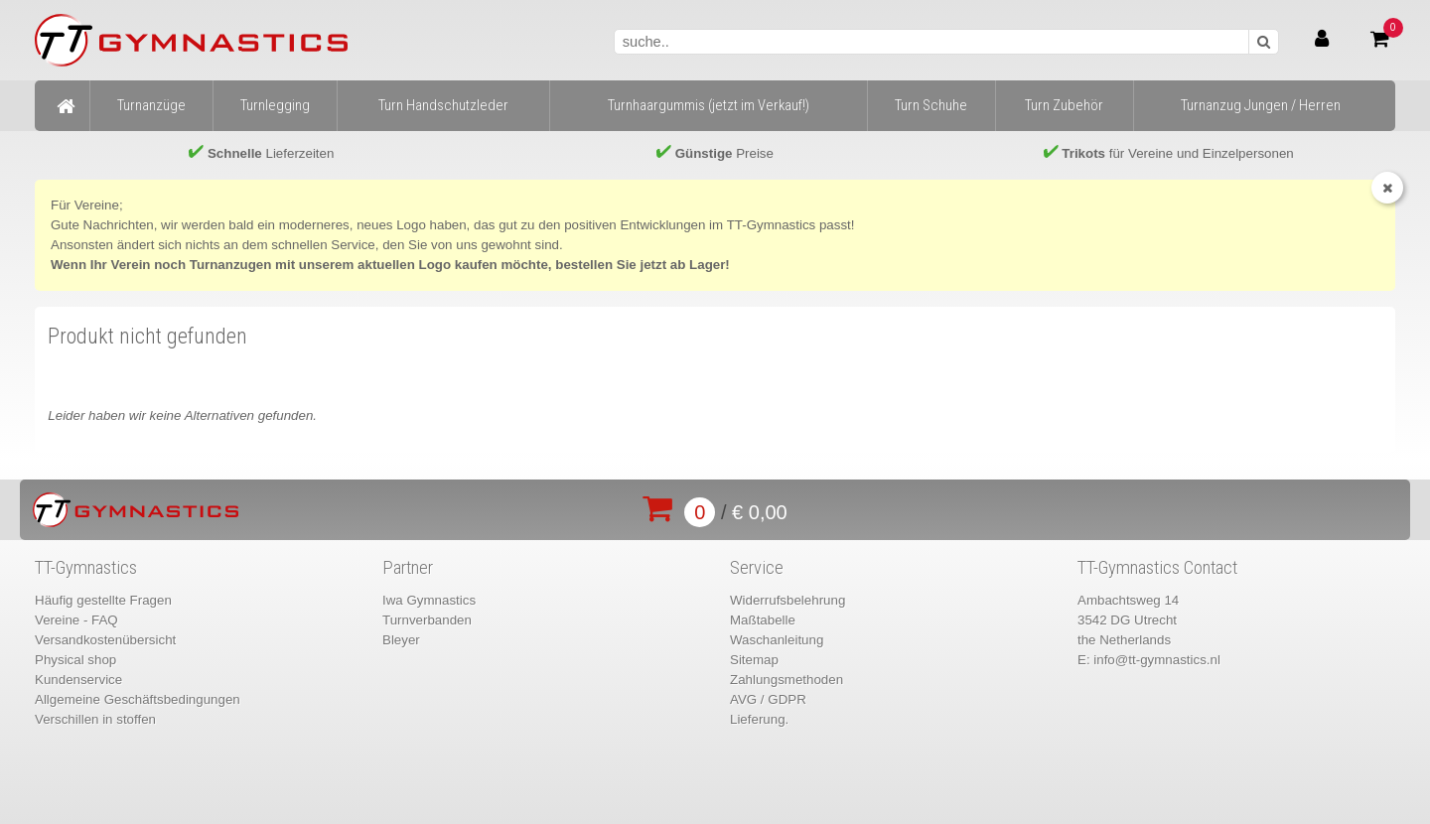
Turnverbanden (427, 620)
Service (757, 568)
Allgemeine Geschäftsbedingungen (137, 699)
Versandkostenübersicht (105, 639)
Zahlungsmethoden (786, 679)
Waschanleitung (776, 639)
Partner (407, 568)
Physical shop (75, 659)
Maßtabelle (762, 620)
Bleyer (401, 639)
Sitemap (754, 659)
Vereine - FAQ (76, 620)
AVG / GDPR (768, 699)
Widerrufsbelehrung (787, 600)
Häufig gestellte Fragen (103, 600)
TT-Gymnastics (86, 568)
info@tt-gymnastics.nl (1156, 659)
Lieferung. (759, 719)
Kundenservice (78, 679)
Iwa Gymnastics (429, 600)
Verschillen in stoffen (95, 719)
